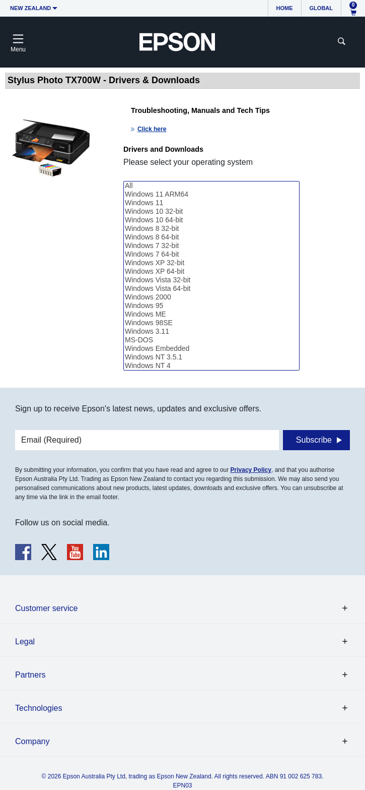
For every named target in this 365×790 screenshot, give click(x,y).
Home (284, 8)
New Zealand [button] (30, 8)
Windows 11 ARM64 (211, 194)
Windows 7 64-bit (211, 254)
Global (321, 8)
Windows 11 (211, 203)
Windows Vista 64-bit (211, 288)
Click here (151, 129)
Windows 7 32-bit (211, 245)
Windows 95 (211, 305)
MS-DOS (211, 340)
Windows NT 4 (211, 365)
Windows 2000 (211, 297)
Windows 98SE (211, 323)
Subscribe (314, 440)
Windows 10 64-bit (211, 220)
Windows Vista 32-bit (211, 280)
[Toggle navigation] (18, 42)
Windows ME (211, 314)
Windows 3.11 (211, 331)
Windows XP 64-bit (211, 271)
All (211, 185)
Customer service (46, 608)
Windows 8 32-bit (211, 228)
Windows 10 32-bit (211, 211)
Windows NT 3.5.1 (211, 357)
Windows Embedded (211, 348)
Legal (25, 641)
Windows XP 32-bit (211, 263)
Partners (30, 675)
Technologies (38, 708)
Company (32, 741)
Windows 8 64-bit (211, 237)
